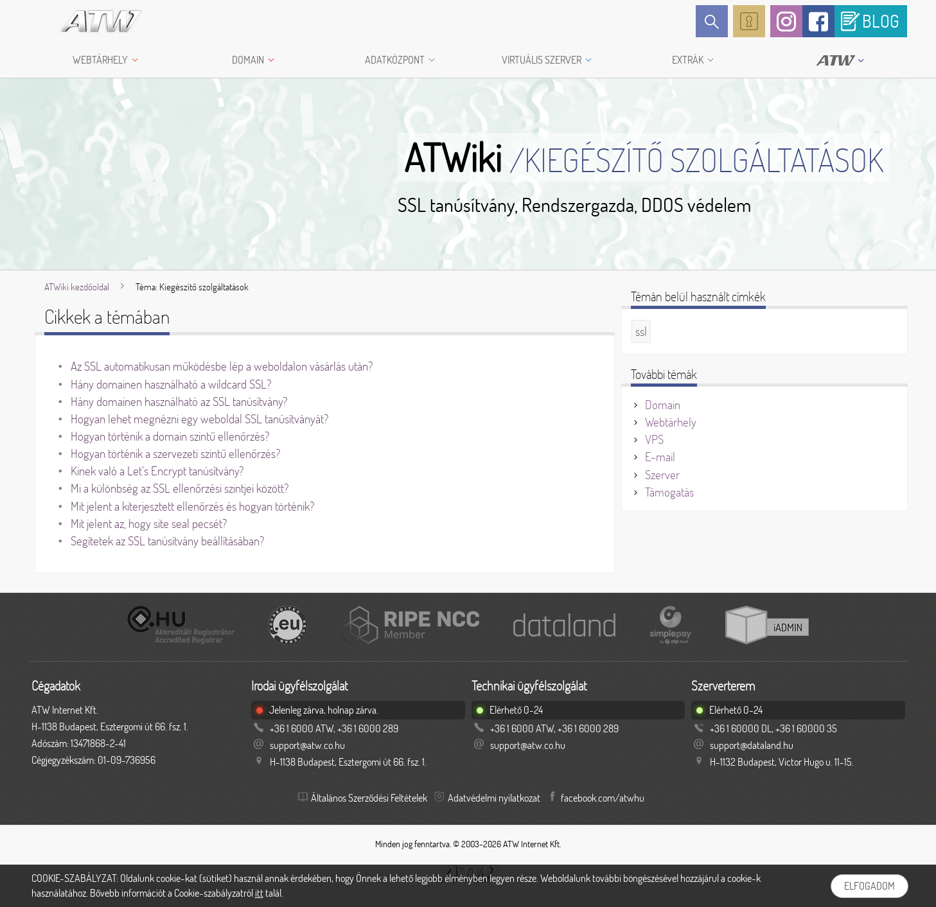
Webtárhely (670, 422)
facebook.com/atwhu (602, 797)
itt (259, 892)
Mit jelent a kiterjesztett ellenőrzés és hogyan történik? (192, 506)
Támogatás (669, 492)
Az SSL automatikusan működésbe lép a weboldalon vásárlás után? (222, 366)
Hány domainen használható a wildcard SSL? (171, 384)
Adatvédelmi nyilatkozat (494, 797)
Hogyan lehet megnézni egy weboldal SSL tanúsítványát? (199, 419)
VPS (654, 439)
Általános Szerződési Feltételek (369, 797)
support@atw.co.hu (307, 745)
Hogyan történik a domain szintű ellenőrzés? (170, 436)
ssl (641, 331)
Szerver (662, 474)
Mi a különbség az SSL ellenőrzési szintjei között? (179, 488)
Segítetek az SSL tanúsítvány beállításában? (167, 541)
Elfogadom (869, 885)
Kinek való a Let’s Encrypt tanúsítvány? (157, 471)
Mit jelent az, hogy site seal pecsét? (149, 523)
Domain (662, 404)
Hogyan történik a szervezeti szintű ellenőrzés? (175, 453)
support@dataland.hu (751, 745)
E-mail (660, 456)
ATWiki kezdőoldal (76, 287)
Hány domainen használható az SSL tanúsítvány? (179, 401)
